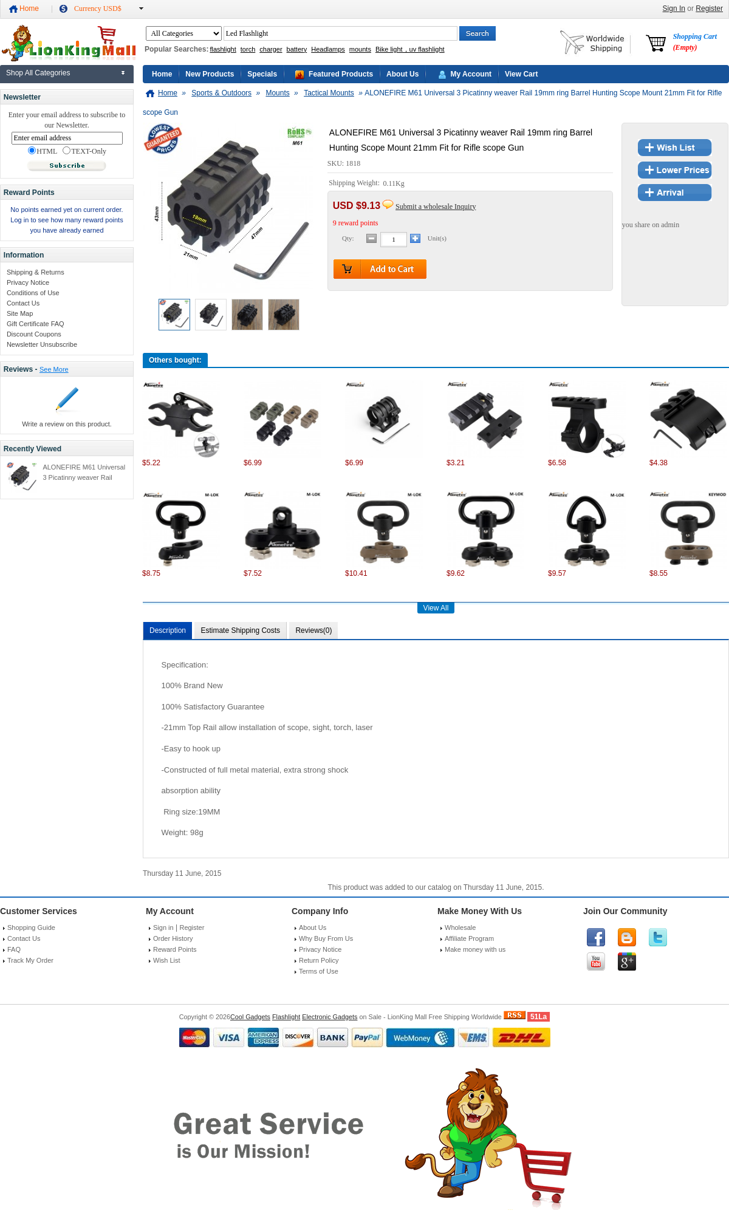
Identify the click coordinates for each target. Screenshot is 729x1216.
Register (709, 8)
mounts (360, 49)
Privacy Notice (28, 282)
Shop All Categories (38, 73)
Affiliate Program (469, 938)
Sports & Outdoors (221, 93)
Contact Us (23, 303)
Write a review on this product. (67, 424)
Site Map (20, 313)
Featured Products (341, 74)
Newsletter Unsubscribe (42, 344)
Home (29, 8)
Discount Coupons (34, 334)
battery (297, 49)
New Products (209, 74)
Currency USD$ (98, 8)
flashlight (223, 49)
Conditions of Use (33, 292)
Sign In (674, 8)
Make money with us (475, 949)
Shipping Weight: (355, 183)
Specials (262, 74)
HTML (42, 151)
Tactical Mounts (329, 93)
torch (248, 49)
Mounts (277, 93)
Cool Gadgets (250, 1016)
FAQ (14, 949)
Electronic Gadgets (329, 1016)
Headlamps (328, 49)
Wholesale (460, 927)
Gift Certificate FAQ (35, 323)
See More (54, 369)
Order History (173, 938)
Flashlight (286, 1016)
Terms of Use (318, 971)
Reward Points (175, 949)
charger (270, 49)
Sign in (163, 927)
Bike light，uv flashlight (410, 49)
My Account (470, 74)
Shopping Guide (31, 927)
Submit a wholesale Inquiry (435, 206)
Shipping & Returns (35, 272)
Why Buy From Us (326, 938)
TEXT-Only (84, 151)
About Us (402, 74)
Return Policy (318, 960)
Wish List (166, 960)
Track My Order (30, 960)
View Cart (521, 74)
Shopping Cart (695, 42)
